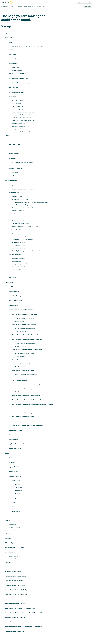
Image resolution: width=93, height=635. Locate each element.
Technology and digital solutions (20, 223)
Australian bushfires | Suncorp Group (19, 83)
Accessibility (8, 538)
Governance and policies (15, 168)
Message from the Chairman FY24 (21, 126)
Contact (44, 6)
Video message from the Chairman (14, 580)
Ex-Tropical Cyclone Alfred (16, 92)
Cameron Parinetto (20, 496)
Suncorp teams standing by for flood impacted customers (27, 46)
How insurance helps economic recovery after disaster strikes (31, 202)
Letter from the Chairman (12, 567)
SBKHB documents (20, 346)
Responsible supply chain (19, 210)
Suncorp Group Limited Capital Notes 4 (23, 416)
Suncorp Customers (87, 6)
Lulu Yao (17, 498)
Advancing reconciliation (18, 242)
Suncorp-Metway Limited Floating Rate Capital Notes (27, 339)
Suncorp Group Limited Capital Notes (22, 360)
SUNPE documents (20, 356)
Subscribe (8, 562)
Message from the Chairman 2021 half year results (19, 589)
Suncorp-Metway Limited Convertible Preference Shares (27, 399)
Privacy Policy (15, 172)
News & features (5, 6)
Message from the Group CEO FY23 (21, 117)
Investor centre (31, 6)
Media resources (13, 63)
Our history (12, 139)
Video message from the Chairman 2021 (16, 594)
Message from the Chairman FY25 (21, 131)
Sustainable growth (14, 192)
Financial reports (13, 305)
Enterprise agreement (18, 234)
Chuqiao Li (18, 484)
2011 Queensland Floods (18, 245)
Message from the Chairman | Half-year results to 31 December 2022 (24, 626)
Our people (12, 462)
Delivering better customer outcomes (22, 218)
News (10, 42)
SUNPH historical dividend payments (25, 413)
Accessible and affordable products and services (25, 226)
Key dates (11, 286)
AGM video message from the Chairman (16, 585)
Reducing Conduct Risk (18, 258)
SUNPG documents (20, 377)
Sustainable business (21, 6)
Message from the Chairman (13, 571)
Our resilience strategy (15, 175)
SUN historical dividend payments (24, 318)
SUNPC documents (20, 391)
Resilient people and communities (18, 230)
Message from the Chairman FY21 (14, 599)
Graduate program (17, 511)
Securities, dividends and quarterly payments (21, 309)
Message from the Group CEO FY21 (15, 603)
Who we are (12, 457)
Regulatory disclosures (15, 448)
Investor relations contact (15, 527)
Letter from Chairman (14, 556)
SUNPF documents (20, 366)
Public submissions (14, 59)
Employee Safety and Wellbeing (20, 236)
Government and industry (19, 266)
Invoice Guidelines (17, 165)
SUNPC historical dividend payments (25, 389)
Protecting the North (17, 196)
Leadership (12, 149)
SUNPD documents (20, 331)
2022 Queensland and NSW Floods (18, 78)
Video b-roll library (17, 70)
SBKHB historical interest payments (25, 343)
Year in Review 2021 (17, 100)
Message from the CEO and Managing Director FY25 (26, 129)
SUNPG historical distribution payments (26, 374)
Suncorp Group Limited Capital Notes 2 (23, 370)
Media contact (12, 524)
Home (6, 33)
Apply (13, 506)
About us (7, 135)
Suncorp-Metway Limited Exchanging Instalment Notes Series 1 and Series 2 (33, 404)
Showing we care (13, 471)
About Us (12, 6)
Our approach (12, 185)
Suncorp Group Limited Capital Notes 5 (23, 421)
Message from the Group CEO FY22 (15, 617)
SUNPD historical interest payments (25, 328)
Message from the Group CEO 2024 (21, 123)
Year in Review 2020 (17, 103)
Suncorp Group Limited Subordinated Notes (24, 324)
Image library (15, 67)
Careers (39, 6)
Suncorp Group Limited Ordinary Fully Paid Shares (26, 314)
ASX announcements (14, 291)
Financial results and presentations (18, 296)
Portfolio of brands (14, 153)
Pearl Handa (18, 490)
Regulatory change (17, 261)
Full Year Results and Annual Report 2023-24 (24, 120)
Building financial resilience (19, 220)
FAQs (13, 502)
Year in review (12, 96)
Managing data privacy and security (21, 264)
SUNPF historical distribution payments (26, 364)
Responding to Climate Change (20, 205)
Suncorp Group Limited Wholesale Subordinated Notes (27, 425)
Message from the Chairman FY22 (21, 115)
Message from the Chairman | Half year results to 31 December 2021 (24, 612)
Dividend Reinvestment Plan (20, 380)
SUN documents (19, 321)
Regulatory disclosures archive (17, 444)
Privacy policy (9, 543)
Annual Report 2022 (17, 109)
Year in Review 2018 (17, 106)
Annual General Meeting (15, 300)
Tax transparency (16, 269)
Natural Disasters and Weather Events (22, 199)
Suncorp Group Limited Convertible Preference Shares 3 (27, 349)
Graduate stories (16, 480)
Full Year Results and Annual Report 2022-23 (24, 112)
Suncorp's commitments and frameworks (23, 189)
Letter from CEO (13, 559)
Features (11, 49)
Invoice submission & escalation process (22, 162)
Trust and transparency (15, 254)
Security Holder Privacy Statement (14, 547)
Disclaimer (8, 533)
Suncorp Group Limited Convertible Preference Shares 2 (27, 385)
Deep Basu (18, 493)
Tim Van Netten (19, 487)
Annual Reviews (13, 277)
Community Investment (18, 248)
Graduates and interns (15, 476)
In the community (13, 54)
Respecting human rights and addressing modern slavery (27, 251)
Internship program (17, 516)
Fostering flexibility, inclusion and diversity (23, 239)
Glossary (11, 434)
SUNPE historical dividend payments (25, 353)
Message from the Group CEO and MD (15, 576)
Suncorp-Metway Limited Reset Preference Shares (26, 395)
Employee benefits (14, 467)
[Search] (83, 2)
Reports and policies (14, 273)
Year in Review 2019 (10, 552)
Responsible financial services (17, 214)
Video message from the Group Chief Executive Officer (20, 608)
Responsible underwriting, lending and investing (25, 207)
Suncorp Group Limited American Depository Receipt (27, 334)
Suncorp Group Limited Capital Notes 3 (23, 409)
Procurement (12, 158)
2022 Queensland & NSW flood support (19, 73)
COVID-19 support (14, 87)
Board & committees (14, 144)
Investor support (13, 439)
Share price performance (15, 430)
